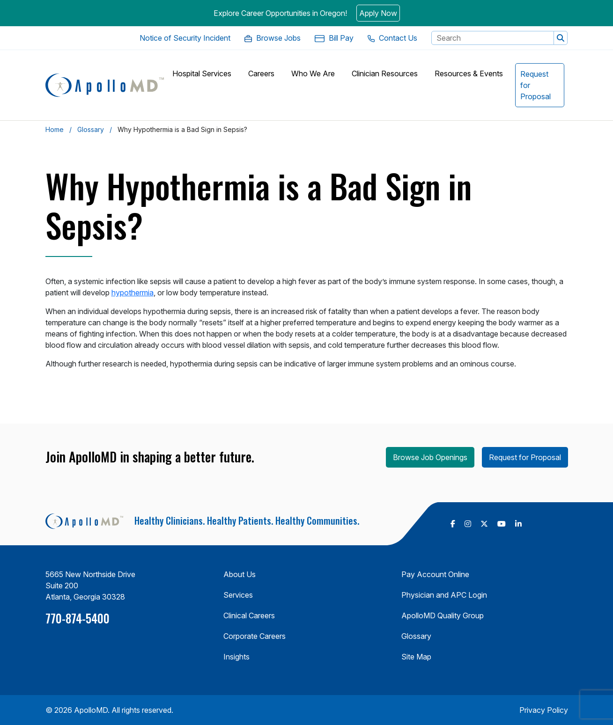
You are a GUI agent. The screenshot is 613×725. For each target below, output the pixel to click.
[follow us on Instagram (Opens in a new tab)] (468, 523)
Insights (236, 656)
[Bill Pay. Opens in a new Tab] (334, 38)
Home (54, 129)
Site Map (416, 656)
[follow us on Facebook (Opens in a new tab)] (453, 523)
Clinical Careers (249, 615)
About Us (239, 574)
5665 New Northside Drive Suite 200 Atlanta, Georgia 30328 (90, 585)
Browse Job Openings (430, 457)
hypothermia (132, 292)
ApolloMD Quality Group (442, 615)
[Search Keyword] (492, 38)
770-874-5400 (77, 618)
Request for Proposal (525, 457)
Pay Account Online (435, 574)
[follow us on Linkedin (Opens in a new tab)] (518, 523)
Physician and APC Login (444, 595)
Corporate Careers (254, 636)
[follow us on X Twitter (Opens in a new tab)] (484, 523)
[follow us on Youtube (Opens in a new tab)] (501, 523)
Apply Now (378, 13)
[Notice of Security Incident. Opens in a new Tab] (185, 38)
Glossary (90, 129)
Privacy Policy (543, 710)
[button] (561, 38)
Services (238, 595)
